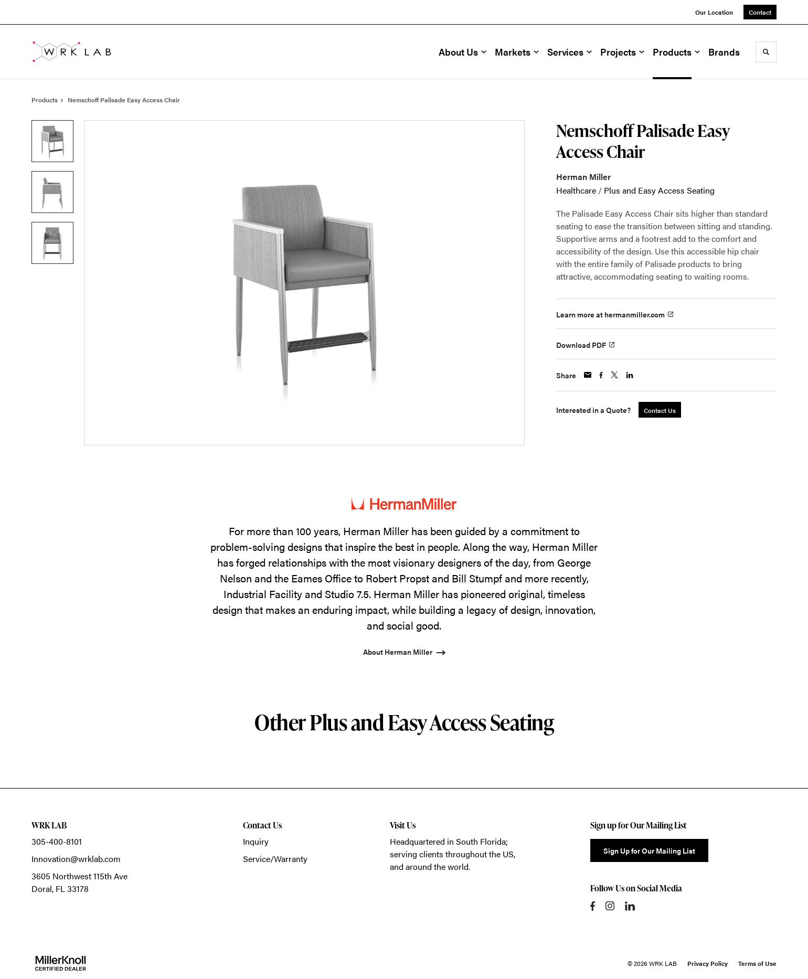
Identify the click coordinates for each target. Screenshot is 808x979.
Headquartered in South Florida (448, 841)
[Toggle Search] (766, 51)
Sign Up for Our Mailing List (649, 850)
